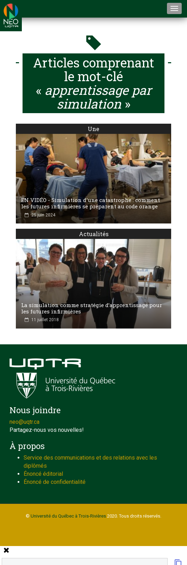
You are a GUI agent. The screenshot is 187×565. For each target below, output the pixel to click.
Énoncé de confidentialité (55, 482)
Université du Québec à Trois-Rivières (68, 516)
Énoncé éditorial (43, 473)
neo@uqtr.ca (24, 421)
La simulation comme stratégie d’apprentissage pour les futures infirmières (91, 308)
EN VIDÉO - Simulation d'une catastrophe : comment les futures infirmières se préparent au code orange (90, 203)
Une (93, 128)
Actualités (93, 234)
